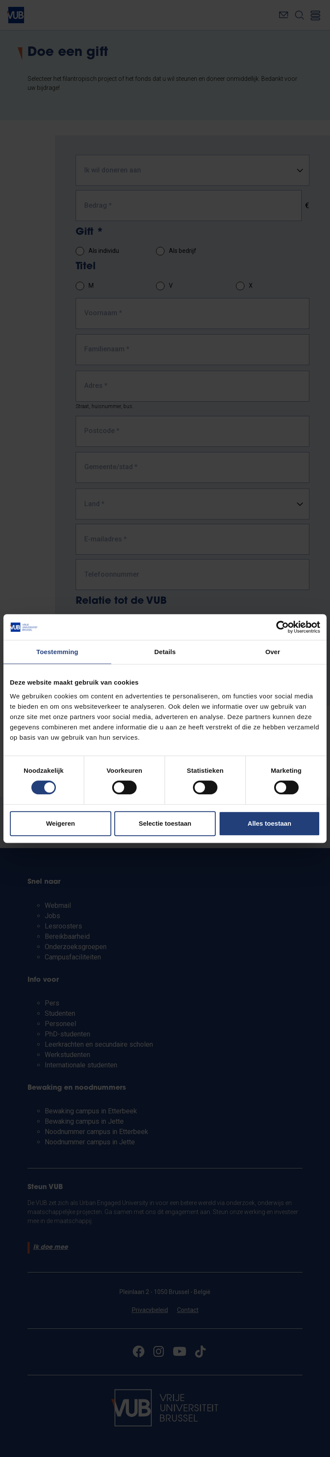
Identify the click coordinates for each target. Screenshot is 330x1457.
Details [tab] (165, 651)
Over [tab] (272, 651)
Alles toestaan (269, 823)
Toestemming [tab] (58, 651)
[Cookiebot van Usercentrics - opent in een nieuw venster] (282, 627)
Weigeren (60, 823)
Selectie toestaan (165, 823)
